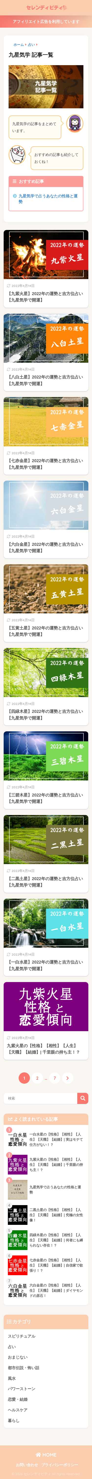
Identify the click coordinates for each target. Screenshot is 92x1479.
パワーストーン (21, 1389)
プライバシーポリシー (59, 1465)
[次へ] (67, 1078)
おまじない (17, 1357)
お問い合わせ (27, 1465)
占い (12, 1347)
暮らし (14, 1421)
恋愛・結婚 (17, 1399)
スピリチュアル (21, 1336)
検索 (82, 1098)
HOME (46, 1455)
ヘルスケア (17, 1410)
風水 (12, 1378)
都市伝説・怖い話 (23, 1368)
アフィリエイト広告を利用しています (46, 21)
